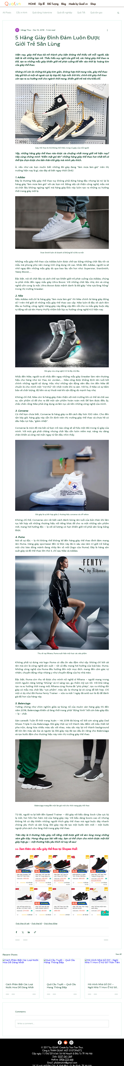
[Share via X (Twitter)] (22, 932)
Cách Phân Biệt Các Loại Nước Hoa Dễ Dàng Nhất (20, 986)
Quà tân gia (96, 12)
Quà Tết (81, 12)
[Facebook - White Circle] (60, 1043)
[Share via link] (35, 932)
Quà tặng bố (37, 923)
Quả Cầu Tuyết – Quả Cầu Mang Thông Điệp (61, 986)
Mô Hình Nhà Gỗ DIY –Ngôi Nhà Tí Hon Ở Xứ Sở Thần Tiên (102, 986)
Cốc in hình (21, 12)
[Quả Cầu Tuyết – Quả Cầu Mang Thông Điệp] (62, 969)
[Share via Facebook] (16, 932)
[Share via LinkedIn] (29, 932)
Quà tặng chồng (50, 923)
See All (118, 954)
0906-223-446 (66, 1059)
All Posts (7, 12)
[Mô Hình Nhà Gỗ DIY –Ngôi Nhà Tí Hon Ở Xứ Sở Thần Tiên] (103, 969)
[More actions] (107, 30)
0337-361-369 (65, 1056)
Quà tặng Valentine (42, 12)
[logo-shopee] (66, 1043)
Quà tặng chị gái (22, 923)
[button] (41, 4)
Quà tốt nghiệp (64, 12)
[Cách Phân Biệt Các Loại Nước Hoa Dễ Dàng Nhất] (21, 969)
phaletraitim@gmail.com (65, 1062)
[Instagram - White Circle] (71, 1043)
